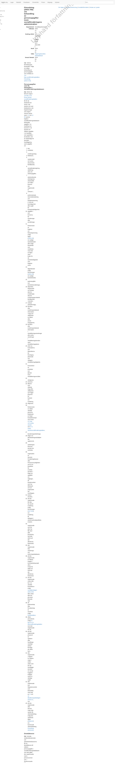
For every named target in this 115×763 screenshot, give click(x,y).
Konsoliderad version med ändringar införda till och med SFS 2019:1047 (55, 702)
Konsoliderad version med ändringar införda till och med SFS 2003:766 (55, 402)
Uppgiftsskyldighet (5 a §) (7, 16)
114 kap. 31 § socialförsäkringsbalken (42, 333)
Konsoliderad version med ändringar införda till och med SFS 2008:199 (55, 466)
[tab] (97, 184)
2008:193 (57, 73)
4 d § (33, 238)
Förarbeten (26, 2)
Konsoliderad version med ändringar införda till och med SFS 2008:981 (55, 485)
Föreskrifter (35, 2)
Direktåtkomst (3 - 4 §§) (7, 11)
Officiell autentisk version (42, 656)
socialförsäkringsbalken (62, 29)
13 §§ (57, 140)
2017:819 (38, 124)
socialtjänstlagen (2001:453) (43, 136)
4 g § (33, 260)
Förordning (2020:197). (43, 258)
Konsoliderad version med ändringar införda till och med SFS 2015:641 (55, 610)
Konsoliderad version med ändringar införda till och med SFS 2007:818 (55, 440)
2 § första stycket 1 (63, 294)
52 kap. (52, 140)
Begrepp (50, 2)
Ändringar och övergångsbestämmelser (11, 24)
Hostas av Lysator (87, 762)
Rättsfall (18, 2)
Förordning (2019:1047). (62, 181)
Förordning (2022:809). (46, 235)
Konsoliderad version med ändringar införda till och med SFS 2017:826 (55, 636)
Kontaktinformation (76, 762)
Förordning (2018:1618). (63, 216)
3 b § (33, 184)
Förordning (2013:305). (52, 243)
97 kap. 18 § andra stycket (50, 106)
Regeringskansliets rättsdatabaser (52, 23)
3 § (33, 164)
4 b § (33, 218)
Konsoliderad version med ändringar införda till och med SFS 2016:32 (54, 623)
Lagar (12, 2)
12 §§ (57, 40)
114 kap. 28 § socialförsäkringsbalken (63, 303)
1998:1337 (46, 473)
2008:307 (50, 156)
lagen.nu (4, 2)
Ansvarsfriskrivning (64, 762)
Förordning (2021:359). (45, 266)
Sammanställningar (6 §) (7, 18)
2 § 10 (40, 169)
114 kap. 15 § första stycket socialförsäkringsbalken (63, 37)
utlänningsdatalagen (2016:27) (45, 152)
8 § (33, 343)
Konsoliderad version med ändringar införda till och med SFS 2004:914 (55, 413)
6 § (33, 303)
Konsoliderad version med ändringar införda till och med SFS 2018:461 (55, 658)
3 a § (33, 172)
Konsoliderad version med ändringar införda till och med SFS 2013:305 (55, 597)
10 (54, 140)
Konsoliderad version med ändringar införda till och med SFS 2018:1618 (55, 680)
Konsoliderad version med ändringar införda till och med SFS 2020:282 (55, 728)
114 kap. (53, 29)
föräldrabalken (69, 138)
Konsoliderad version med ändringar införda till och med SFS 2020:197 (55, 715)
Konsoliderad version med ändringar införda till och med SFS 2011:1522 (55, 584)
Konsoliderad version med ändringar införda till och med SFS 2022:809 (55, 755)
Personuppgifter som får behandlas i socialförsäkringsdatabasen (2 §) (10, 8)
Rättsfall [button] (83, 184)
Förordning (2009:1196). (39, 297)
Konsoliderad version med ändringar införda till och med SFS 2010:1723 (55, 548)
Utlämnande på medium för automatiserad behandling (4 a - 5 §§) (12, 13)
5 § (33, 269)
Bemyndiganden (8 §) (6, 22)
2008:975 (46, 189)
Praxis (43, 2)
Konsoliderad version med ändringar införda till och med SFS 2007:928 (55, 453)
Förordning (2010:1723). (57, 323)
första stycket (49, 386)
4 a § (33, 207)
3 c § (46, 665)
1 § (33, 27)
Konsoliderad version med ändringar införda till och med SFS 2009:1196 (55, 523)
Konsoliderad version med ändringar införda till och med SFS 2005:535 (55, 427)
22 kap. (91, 687)
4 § (33, 197)
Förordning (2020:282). (71, 225)
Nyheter (57, 2)
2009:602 (42, 295)
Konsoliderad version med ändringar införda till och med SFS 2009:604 (55, 510)
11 (52, 40)
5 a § (33, 290)
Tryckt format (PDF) (40, 400)
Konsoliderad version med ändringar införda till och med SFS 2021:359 (55, 742)
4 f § (33, 254)
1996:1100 (95, 643)
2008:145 (71, 68)
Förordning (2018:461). (38, 336)
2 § (33, 37)
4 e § (33, 246)
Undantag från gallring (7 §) (8, 20)
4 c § (33, 228)
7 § (33, 329)
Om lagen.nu (54, 762)
